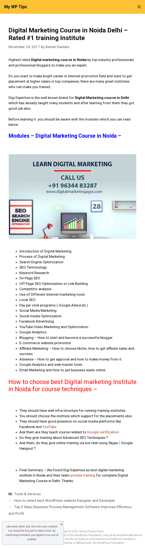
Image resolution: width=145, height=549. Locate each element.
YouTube (49, 427)
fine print (30, 530)
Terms (82, 531)
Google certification (103, 432)
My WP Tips (15, 6)
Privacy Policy (95, 531)
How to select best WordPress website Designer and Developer (64, 500)
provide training (82, 475)
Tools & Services (27, 494)
